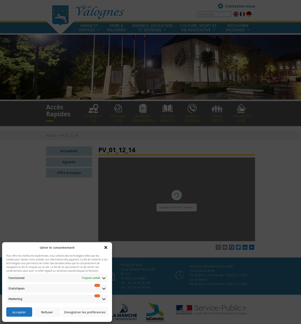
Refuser (47, 312)
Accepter (19, 312)
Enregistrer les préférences (85, 312)
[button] (106, 247)
